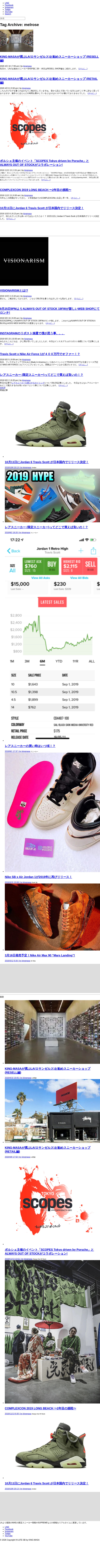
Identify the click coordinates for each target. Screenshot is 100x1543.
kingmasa (27, 66)
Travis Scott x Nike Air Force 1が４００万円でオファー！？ (40, 354)
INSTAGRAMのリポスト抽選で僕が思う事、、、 (32, 333)
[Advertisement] (50, 228)
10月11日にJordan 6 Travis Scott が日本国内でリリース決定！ (42, 208)
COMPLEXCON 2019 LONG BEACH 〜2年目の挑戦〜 (35, 189)
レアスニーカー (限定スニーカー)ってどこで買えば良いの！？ (41, 374)
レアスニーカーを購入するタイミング (28, 383)
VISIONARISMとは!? (14, 290)
